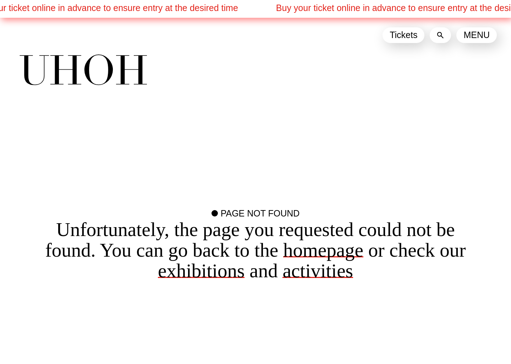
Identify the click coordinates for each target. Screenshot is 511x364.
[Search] (440, 35)
